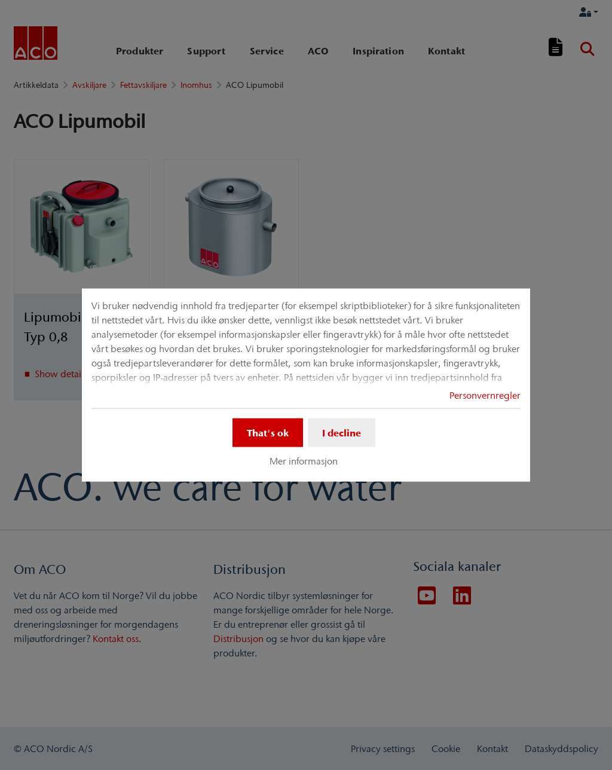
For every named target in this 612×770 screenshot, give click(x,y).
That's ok (268, 433)
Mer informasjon (304, 461)
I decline (341, 433)
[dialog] (306, 385)
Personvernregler (485, 395)
